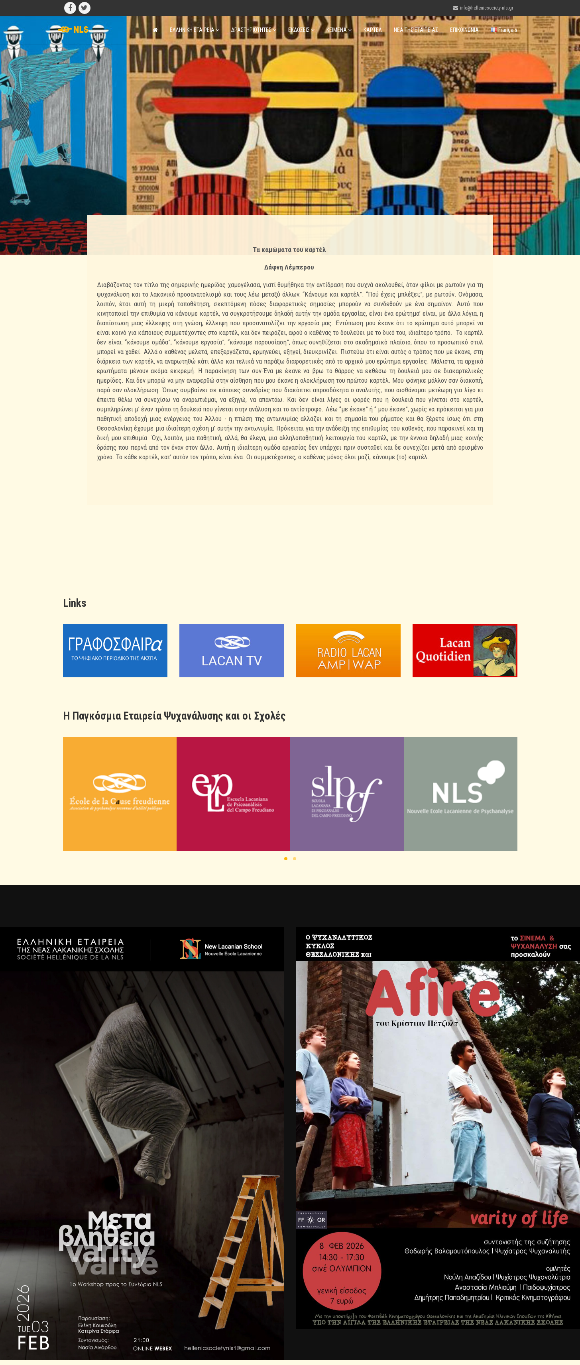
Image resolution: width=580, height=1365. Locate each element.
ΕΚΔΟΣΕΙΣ (301, 30)
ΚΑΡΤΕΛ (373, 30)
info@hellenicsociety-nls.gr (486, 8)
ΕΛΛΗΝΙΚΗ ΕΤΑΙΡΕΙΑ (194, 30)
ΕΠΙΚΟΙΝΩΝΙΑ (464, 30)
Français (504, 30)
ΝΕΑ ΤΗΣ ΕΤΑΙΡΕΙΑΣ (416, 30)
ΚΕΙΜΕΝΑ (339, 30)
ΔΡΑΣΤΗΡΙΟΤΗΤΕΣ (253, 30)
